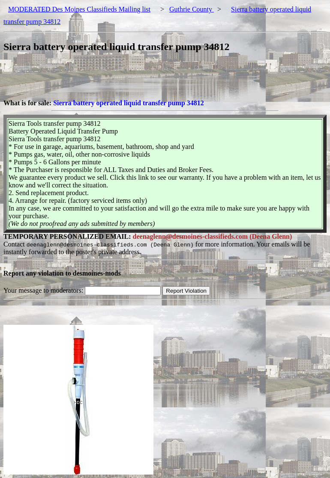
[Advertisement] (159, 80)
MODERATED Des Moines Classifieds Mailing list (79, 9)
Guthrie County (191, 9)
